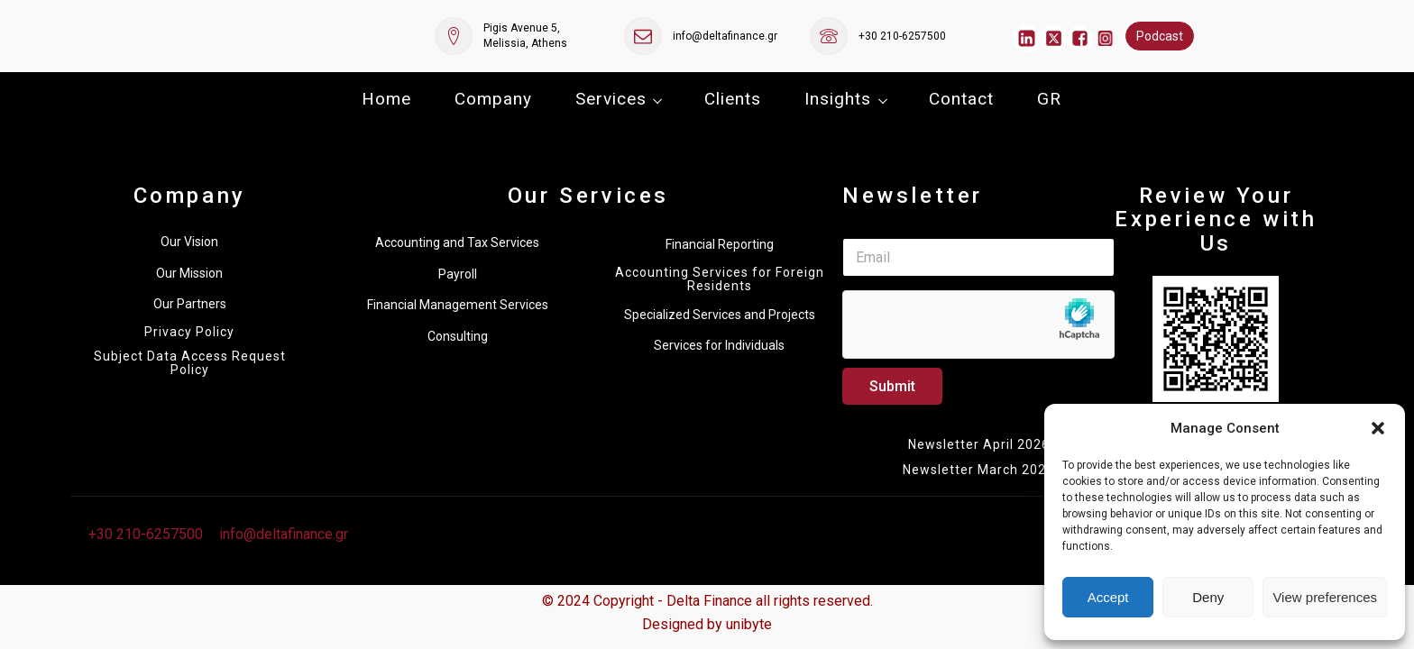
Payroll (457, 274)
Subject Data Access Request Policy (190, 363)
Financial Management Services (457, 304)
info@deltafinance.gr (725, 36)
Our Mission (189, 273)
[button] (1378, 428)
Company (493, 98)
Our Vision (189, 241)
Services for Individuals (719, 345)
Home (386, 98)
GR (1049, 98)
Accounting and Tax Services (457, 242)
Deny (1208, 597)
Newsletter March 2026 (978, 469)
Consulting (457, 336)
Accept (1108, 597)
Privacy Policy (189, 332)
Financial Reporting (720, 244)
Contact (961, 98)
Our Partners (189, 304)
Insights (837, 98)
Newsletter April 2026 (979, 444)
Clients (732, 98)
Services (611, 98)
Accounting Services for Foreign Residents (719, 279)
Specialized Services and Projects (719, 314)
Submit (892, 386)
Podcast (1159, 36)
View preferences (1324, 597)
